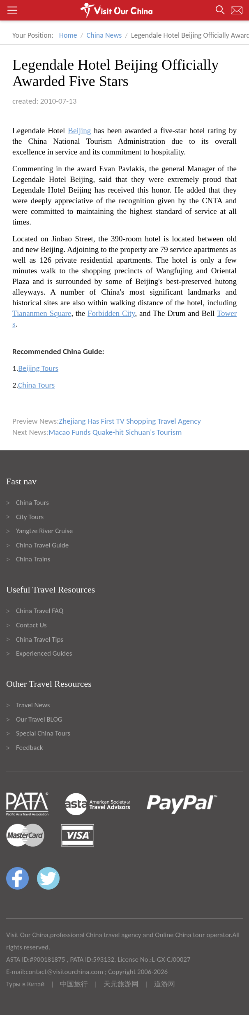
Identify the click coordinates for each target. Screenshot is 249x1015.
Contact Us (31, 625)
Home (68, 35)
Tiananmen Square (41, 313)
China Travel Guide (42, 545)
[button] (124, 10)
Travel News (33, 705)
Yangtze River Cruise (44, 531)
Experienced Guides (44, 653)
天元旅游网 (121, 984)
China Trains (33, 559)
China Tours (32, 502)
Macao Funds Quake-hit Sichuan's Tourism (115, 432)
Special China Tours (43, 733)
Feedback (29, 747)
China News (104, 35)
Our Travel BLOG (39, 719)
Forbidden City (111, 313)
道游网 (164, 984)
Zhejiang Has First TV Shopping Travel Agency (130, 421)
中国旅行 (74, 984)
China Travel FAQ (39, 610)
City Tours (30, 517)
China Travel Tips (39, 639)
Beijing (79, 130)
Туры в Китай (25, 984)
